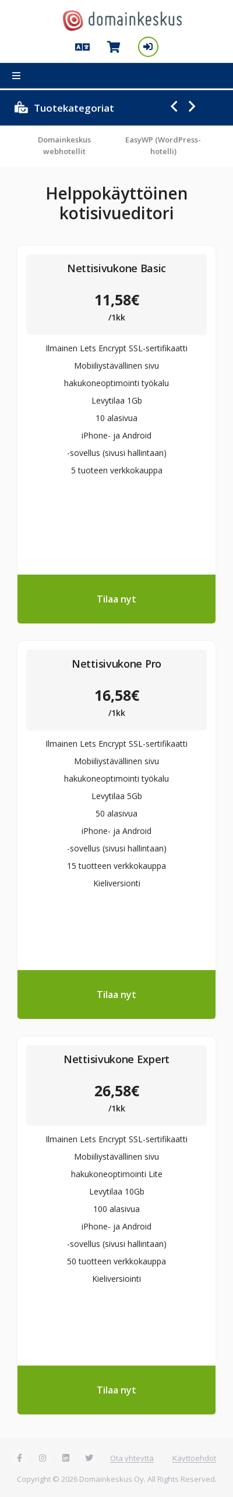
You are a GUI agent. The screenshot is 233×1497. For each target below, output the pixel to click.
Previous (174, 106)
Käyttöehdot (194, 1458)
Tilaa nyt (116, 599)
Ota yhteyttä (132, 1458)
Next (192, 106)
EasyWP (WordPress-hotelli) (163, 145)
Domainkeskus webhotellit (64, 145)
